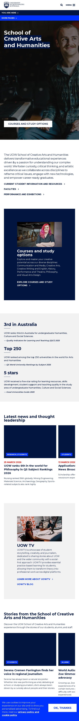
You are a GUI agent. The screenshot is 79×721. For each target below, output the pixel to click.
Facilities (10, 189)
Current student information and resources (33, 184)
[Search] (61, 4)
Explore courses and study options (35, 284)
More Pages (9, 18)
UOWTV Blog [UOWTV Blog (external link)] (25, 584)
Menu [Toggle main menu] (70, 5)
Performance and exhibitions (22, 194)
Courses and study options (28, 123)
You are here (10, 13)
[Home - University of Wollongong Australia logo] (14, 5)
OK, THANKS (62, 707)
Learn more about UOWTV (33, 579)
